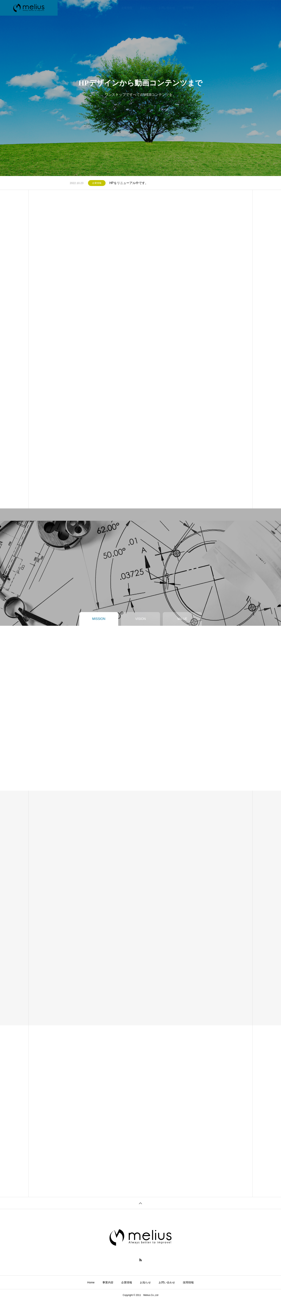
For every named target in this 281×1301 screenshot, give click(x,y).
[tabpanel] (140, 88)
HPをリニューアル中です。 (128, 183)
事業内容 (107, 7)
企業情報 (126, 7)
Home (91, 7)
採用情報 (188, 7)
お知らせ (145, 7)
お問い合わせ (167, 7)
